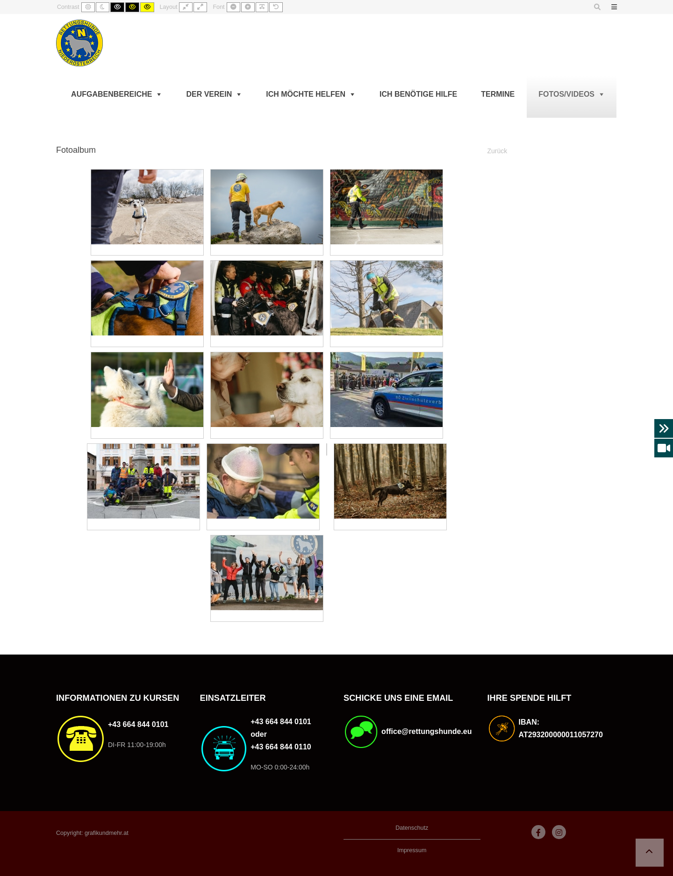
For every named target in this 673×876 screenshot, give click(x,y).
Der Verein (209, 94)
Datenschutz (411, 828)
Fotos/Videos (566, 94)
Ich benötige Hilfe (418, 94)
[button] (650, 853)
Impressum (411, 850)
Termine (498, 94)
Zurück (497, 151)
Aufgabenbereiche (111, 94)
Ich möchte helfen (305, 94)
